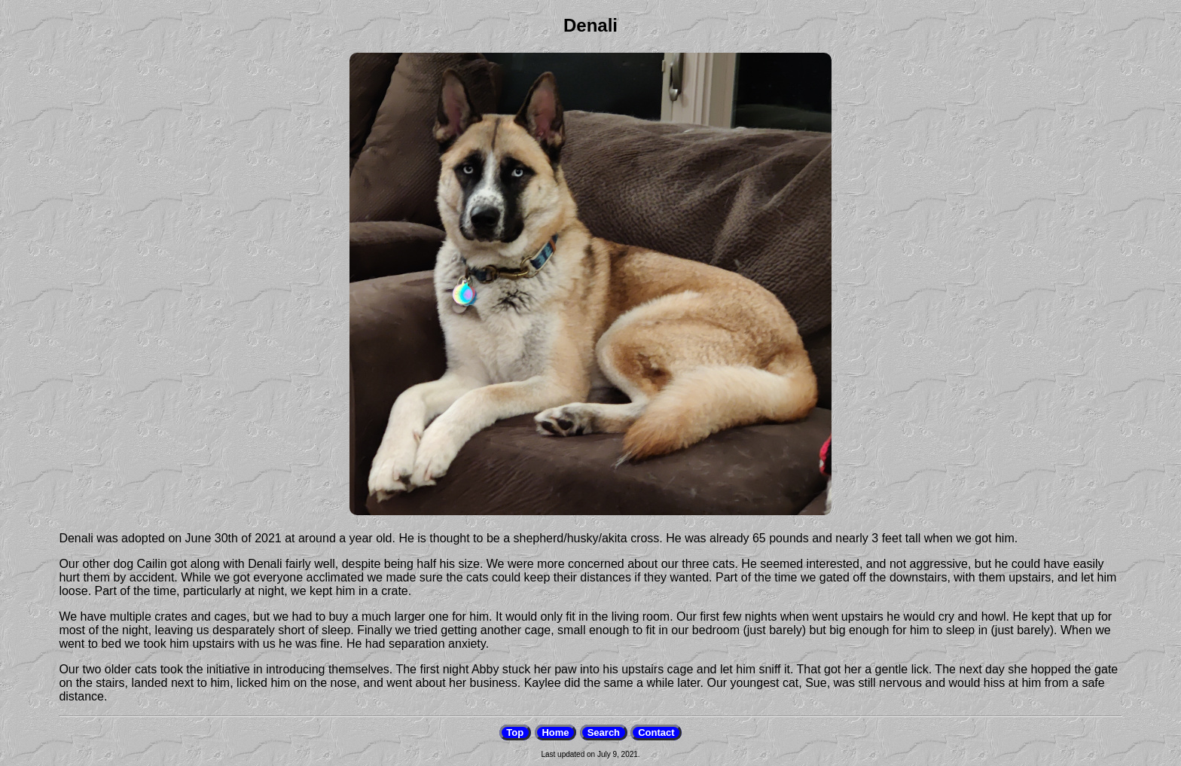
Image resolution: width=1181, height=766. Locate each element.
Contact (656, 732)
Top (514, 732)
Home (555, 732)
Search (603, 732)
